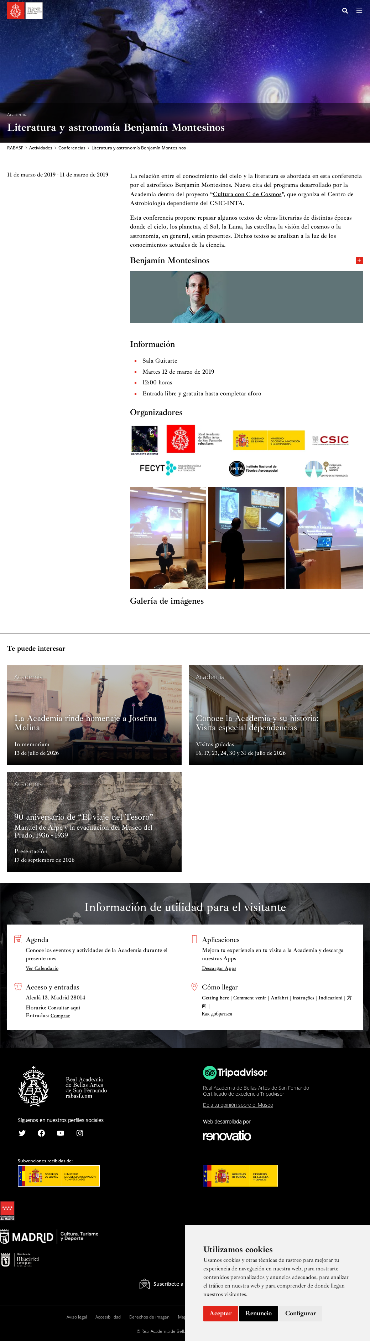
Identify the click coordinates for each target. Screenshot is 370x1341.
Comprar (60, 1016)
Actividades (40, 148)
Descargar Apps (219, 968)
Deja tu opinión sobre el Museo (238, 1105)
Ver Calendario (42, 968)
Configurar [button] (300, 1313)
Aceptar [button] (220, 1313)
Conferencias (71, 148)
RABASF (15, 148)
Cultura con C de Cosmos (247, 195)
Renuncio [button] (258, 1313)
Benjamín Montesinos (246, 260)
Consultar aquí (64, 1008)
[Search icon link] (345, 12)
